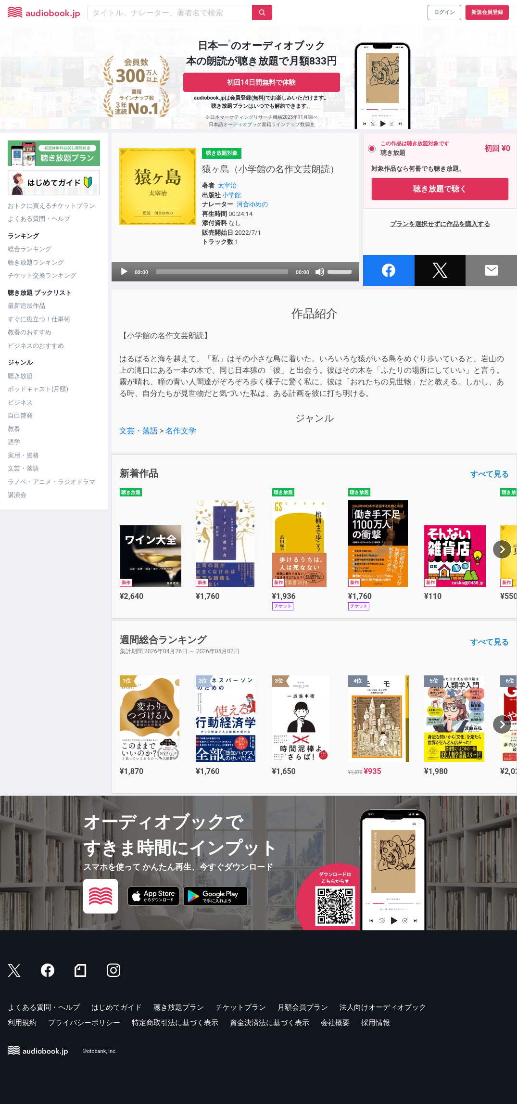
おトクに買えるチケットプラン (51, 205)
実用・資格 (23, 455)
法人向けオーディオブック (383, 1007)
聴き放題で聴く (440, 188)
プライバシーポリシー (84, 1022)
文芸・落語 (23, 468)
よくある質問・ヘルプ (39, 218)
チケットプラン (240, 1007)
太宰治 (227, 185)
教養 (14, 428)
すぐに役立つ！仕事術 (39, 319)
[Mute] (320, 272)
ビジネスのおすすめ (36, 345)
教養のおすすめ (29, 332)
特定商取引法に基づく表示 (175, 1022)
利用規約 (22, 1022)
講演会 (17, 494)
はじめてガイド (116, 1007)
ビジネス (20, 402)
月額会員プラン (302, 1007)
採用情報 (375, 1022)
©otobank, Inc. (100, 1051)
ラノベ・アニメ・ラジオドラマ (51, 481)
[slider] (222, 271)
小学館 (231, 195)
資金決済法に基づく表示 (269, 1022)
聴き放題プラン (178, 1007)
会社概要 (335, 1022)
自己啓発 (20, 415)
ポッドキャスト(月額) (38, 389)
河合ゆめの (252, 204)
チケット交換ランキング (42, 275)
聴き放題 (20, 376)
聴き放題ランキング (36, 262)
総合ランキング (29, 249)
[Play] (124, 272)
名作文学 (180, 430)
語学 (14, 441)
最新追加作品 (26, 305)
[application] (235, 271)
